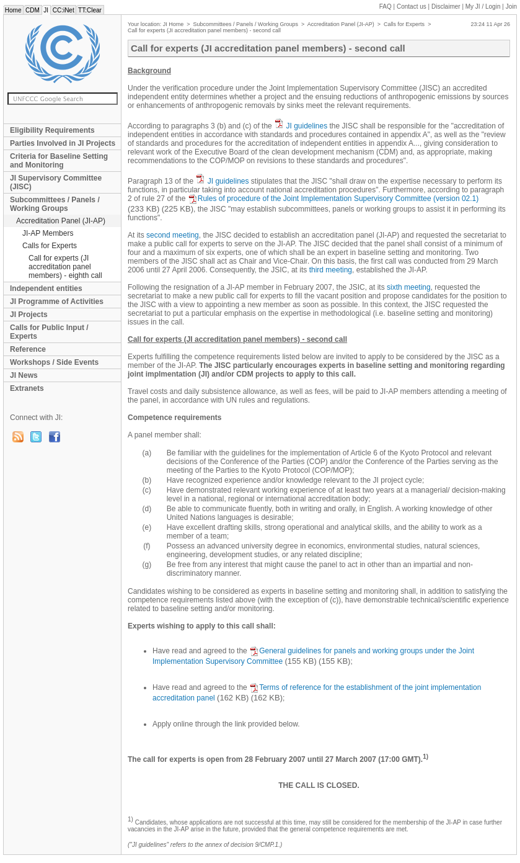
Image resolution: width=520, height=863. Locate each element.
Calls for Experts (49, 245)
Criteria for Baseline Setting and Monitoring (59, 160)
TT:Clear (89, 10)
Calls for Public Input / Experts (49, 332)
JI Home (173, 24)
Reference (28, 349)
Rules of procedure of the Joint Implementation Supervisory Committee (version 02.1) (333, 198)
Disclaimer (446, 6)
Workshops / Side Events (54, 362)
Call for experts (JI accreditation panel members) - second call (204, 30)
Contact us (411, 6)
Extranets (27, 388)
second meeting (172, 235)
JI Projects (29, 314)
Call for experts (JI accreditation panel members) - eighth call (65, 267)
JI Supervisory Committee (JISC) (56, 182)
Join (511, 6)
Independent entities (46, 288)
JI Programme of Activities (57, 301)
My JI (483, 6)
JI (46, 10)
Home (13, 10)
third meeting (330, 270)
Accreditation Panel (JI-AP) (60, 221)
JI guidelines (306, 126)
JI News (24, 375)
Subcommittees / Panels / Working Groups (55, 204)
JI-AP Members (47, 233)
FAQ (385, 6)
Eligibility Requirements (52, 130)
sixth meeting (409, 287)
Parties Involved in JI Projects (62, 143)
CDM (32, 10)
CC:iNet (63, 10)
